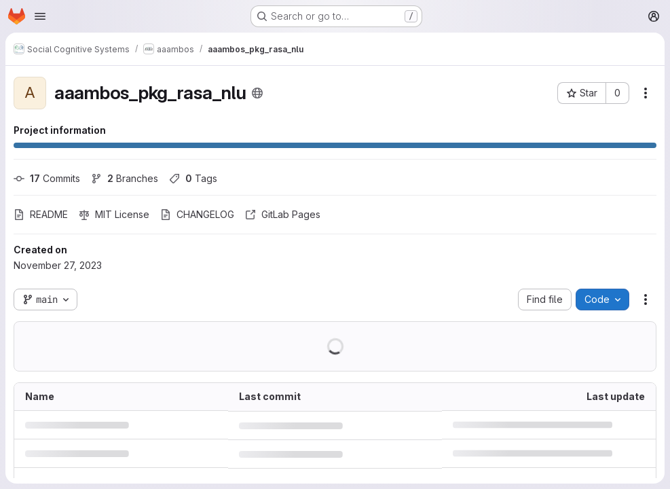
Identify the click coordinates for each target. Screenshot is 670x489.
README (41, 214)
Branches (124, 178)
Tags (193, 178)
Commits (47, 178)
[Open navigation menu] (40, 16)
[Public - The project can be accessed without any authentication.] (257, 93)
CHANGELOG (197, 214)
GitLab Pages (282, 214)
